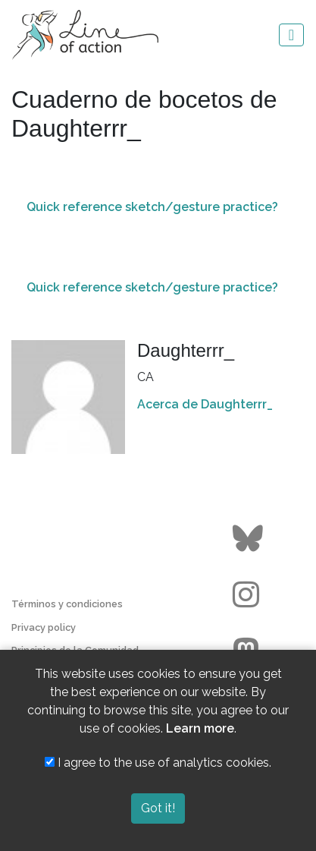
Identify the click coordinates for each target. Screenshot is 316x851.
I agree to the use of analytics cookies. (158, 762)
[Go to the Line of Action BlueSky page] (250, 539)
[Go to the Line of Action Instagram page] (250, 595)
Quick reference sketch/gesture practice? (152, 207)
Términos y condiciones (67, 604)
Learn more (200, 728)
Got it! (158, 808)
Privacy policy (43, 627)
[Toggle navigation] (291, 35)
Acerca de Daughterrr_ (205, 404)
